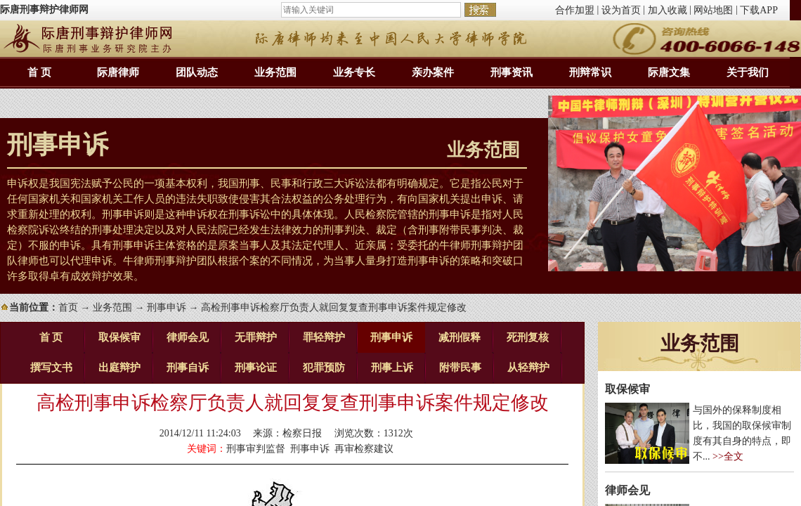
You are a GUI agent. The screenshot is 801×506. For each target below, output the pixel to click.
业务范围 (275, 72)
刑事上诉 (392, 367)
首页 (68, 307)
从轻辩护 (528, 367)
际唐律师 (118, 72)
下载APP (759, 10)
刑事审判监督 (255, 448)
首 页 (39, 72)
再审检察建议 (363, 448)
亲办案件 (433, 72)
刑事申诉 (166, 307)
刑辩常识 (590, 72)
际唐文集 (669, 72)
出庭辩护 (119, 367)
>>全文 (727, 456)
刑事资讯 (511, 72)
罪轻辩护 (324, 337)
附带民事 (460, 367)
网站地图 (713, 10)
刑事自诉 (188, 367)
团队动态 (197, 72)
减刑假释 (459, 337)
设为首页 (621, 10)
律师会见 (188, 337)
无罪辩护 (256, 337)
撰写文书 (51, 367)
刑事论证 (256, 367)
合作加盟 (574, 10)
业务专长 (354, 72)
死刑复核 (528, 337)
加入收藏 (667, 10)
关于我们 (748, 72)
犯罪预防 (324, 367)
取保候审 (119, 337)
